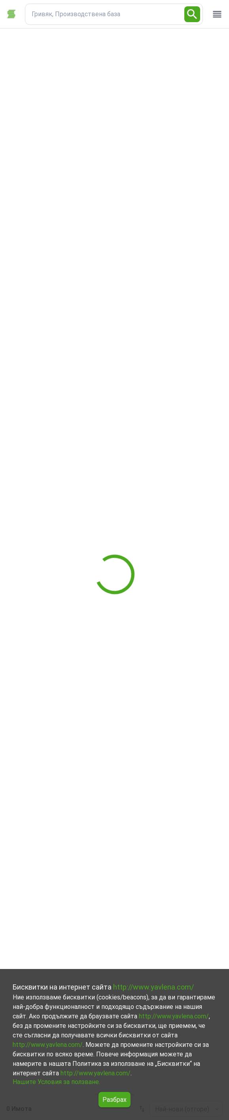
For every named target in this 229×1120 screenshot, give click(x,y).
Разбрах (114, 1099)
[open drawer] (217, 14)
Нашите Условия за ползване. (56, 1082)
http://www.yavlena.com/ (153, 987)
